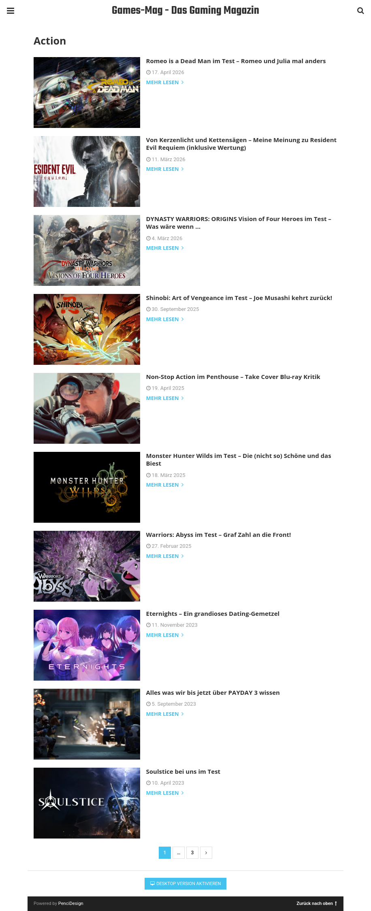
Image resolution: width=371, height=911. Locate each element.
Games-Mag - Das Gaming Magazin (185, 10)
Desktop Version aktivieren (185, 883)
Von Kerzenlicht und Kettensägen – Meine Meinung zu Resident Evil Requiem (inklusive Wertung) (241, 144)
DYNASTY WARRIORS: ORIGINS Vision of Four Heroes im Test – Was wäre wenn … (238, 223)
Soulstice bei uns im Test (183, 771)
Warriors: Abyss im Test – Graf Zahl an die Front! (218, 534)
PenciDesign (70, 903)
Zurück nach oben (316, 903)
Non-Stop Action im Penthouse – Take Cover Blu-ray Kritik (233, 376)
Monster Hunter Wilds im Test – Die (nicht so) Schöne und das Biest (238, 459)
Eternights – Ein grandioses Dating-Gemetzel (213, 613)
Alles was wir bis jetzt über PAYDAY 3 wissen (213, 692)
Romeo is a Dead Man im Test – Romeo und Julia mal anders (236, 61)
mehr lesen (164, 83)
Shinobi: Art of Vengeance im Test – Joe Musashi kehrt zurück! (239, 298)
